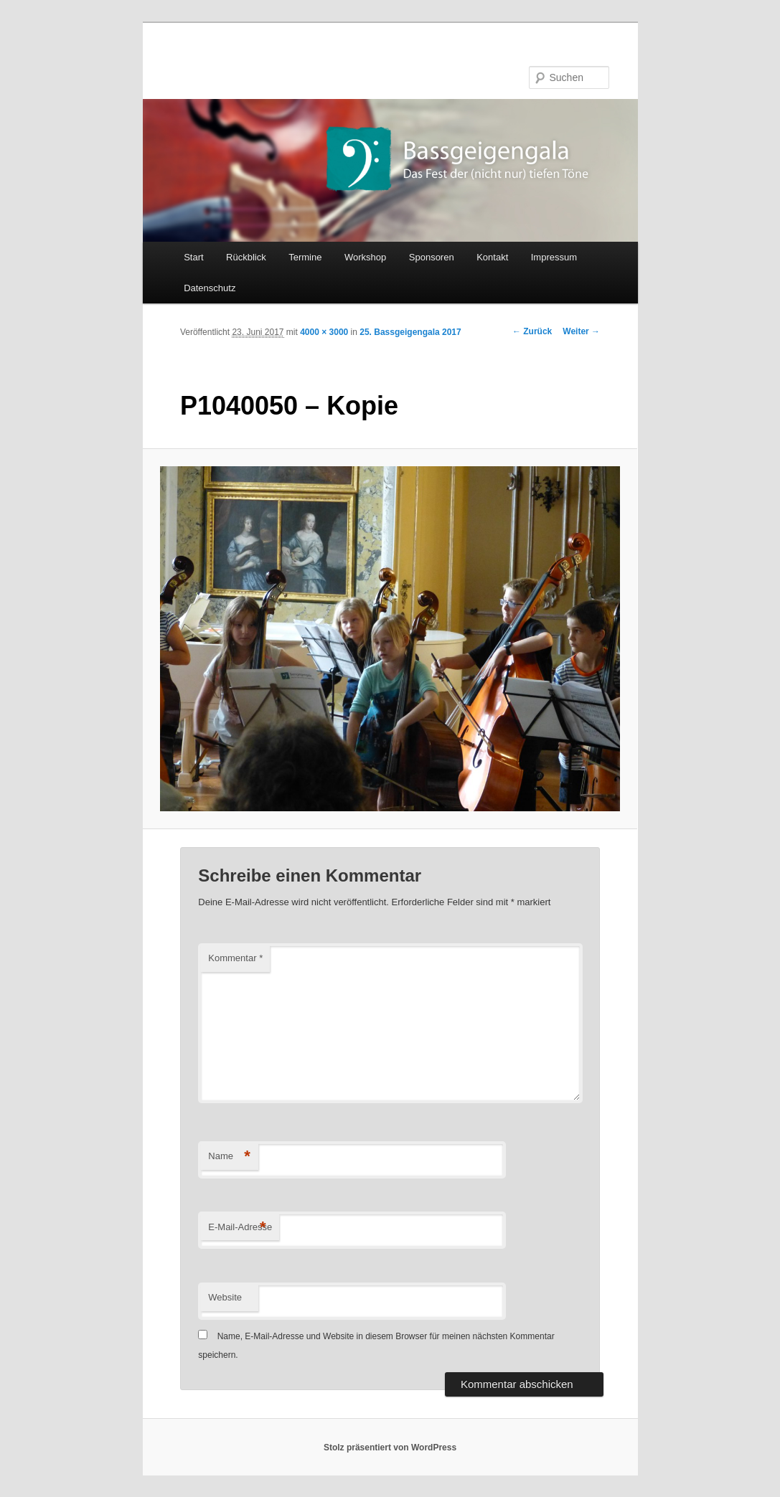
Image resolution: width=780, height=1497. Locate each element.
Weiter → (581, 331)
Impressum (554, 257)
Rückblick (246, 257)
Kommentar (235, 958)
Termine (304, 257)
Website (225, 1297)
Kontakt (492, 257)
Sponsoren (431, 257)
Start (193, 257)
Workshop (365, 257)
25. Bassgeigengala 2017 (410, 332)
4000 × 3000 (324, 332)
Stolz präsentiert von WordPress (390, 1447)
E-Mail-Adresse (240, 1227)
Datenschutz (209, 288)
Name (229, 1156)
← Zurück (532, 331)
